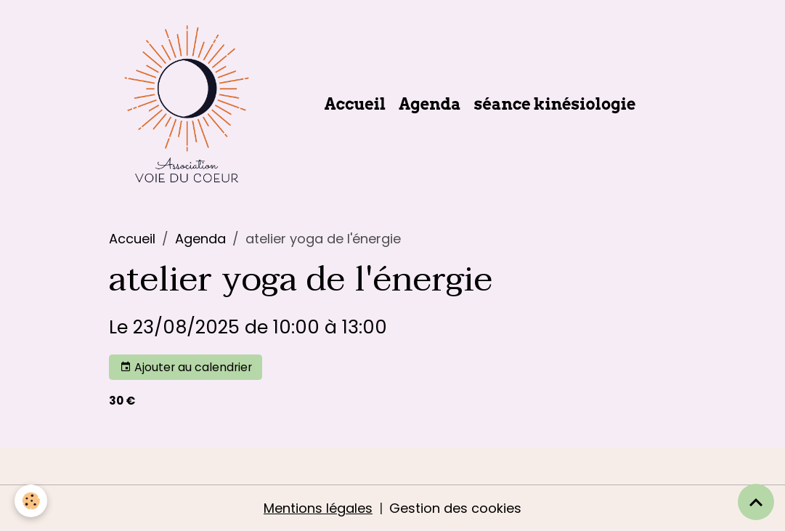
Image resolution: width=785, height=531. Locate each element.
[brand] (190, 104)
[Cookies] (31, 501)
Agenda (430, 103)
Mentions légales (318, 508)
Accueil (355, 103)
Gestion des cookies (455, 508)
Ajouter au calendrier (186, 367)
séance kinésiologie (555, 103)
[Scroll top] (756, 502)
